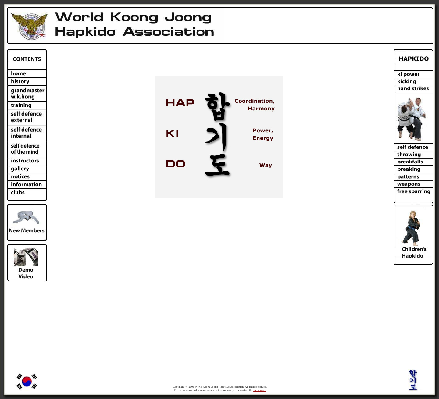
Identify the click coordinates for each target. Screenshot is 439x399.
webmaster (259, 390)
